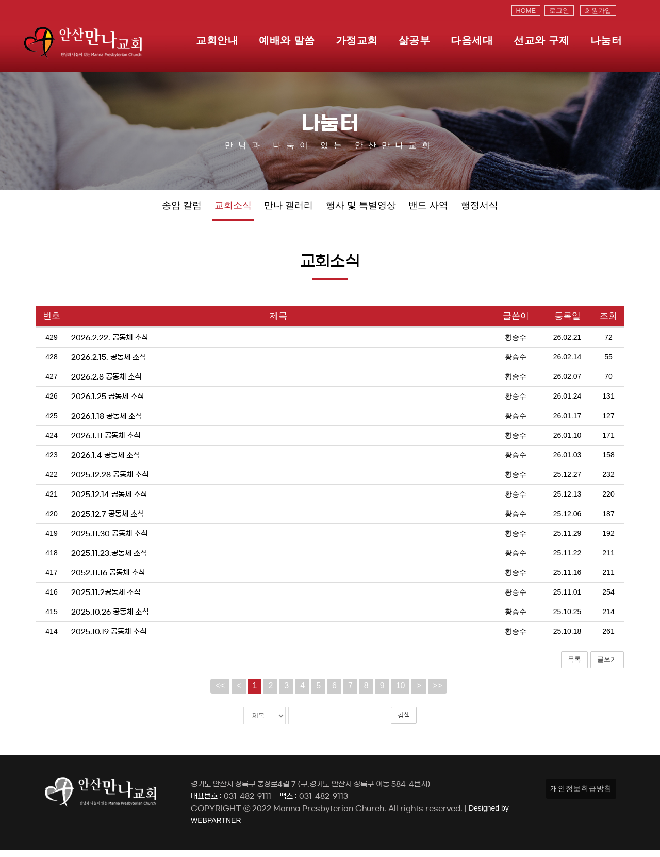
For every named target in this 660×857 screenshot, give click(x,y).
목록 (574, 666)
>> (437, 692)
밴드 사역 (428, 209)
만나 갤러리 (288, 209)
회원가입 (598, 10)
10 (400, 692)
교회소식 (233, 209)
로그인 (559, 10)
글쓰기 (607, 666)
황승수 (515, 344)
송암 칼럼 (182, 209)
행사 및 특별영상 (361, 209)
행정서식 (479, 209)
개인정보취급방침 (581, 795)
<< (220, 692)
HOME (526, 10)
